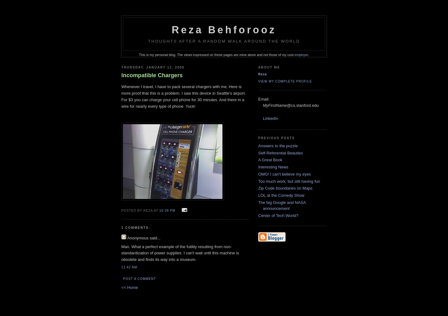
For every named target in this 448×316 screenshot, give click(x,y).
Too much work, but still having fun (289, 181)
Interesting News (273, 167)
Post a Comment (139, 279)
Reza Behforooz (224, 29)
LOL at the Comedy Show (281, 195)
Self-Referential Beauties (280, 153)
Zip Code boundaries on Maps (285, 188)
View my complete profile (285, 81)
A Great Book (270, 160)
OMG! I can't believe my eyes (284, 174)
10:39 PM (167, 210)
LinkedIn (270, 118)
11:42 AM (129, 267)
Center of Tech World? (278, 215)
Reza (262, 74)
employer (301, 55)
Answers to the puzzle (278, 146)
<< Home (129, 287)
